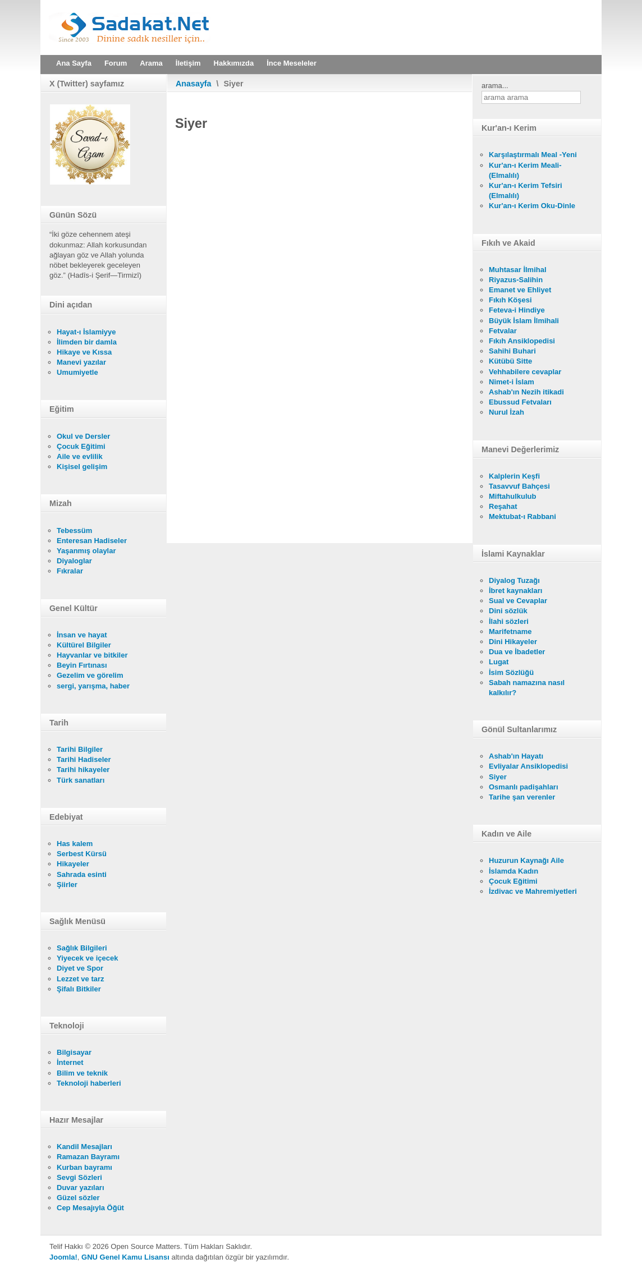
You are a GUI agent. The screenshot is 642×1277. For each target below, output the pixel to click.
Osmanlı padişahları (523, 787)
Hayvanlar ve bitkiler (92, 655)
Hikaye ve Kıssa (84, 352)
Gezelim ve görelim (90, 675)
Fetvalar (503, 331)
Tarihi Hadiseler (84, 759)
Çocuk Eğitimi (81, 446)
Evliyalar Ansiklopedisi (528, 766)
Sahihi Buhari (512, 351)
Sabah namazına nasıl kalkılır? (527, 687)
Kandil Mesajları (84, 1146)
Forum (115, 63)
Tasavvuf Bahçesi (519, 486)
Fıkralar (70, 571)
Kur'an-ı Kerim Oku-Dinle (532, 205)
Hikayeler (73, 864)
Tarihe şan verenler (522, 797)
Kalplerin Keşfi (514, 476)
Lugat (498, 662)
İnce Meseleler (292, 63)
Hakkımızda (234, 63)
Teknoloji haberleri (89, 1083)
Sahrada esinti (82, 874)
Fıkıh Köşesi (510, 300)
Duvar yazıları (80, 1187)
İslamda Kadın (513, 871)
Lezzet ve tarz (80, 979)
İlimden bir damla (87, 342)
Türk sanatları (80, 780)
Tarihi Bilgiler (80, 749)
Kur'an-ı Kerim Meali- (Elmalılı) (525, 170)
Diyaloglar (74, 561)
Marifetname (510, 631)
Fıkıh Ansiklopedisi (522, 341)
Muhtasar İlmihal (518, 269)
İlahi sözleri (509, 621)
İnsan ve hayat (82, 635)
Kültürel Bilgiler (84, 645)
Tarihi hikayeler (83, 769)
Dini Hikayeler (513, 641)
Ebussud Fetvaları (520, 402)
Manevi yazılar (81, 362)
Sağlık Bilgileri (82, 948)
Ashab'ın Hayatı (516, 756)
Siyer (498, 777)
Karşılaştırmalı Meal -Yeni (533, 154)
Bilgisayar (74, 1052)
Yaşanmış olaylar (86, 550)
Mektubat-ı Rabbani (522, 516)
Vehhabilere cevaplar (525, 372)
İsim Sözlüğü (511, 672)
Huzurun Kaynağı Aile (526, 860)
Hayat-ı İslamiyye (86, 332)
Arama (151, 63)
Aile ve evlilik (80, 456)
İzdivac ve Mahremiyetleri (533, 891)
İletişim (188, 63)
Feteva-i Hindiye (517, 310)
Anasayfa (194, 83)
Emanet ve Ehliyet (520, 290)
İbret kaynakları (515, 590)
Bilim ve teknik (82, 1073)
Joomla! (63, 1257)
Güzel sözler (78, 1197)
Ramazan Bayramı (88, 1156)
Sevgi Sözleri (79, 1177)
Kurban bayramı (84, 1167)
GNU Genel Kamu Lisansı (125, 1257)
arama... (494, 85)
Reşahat (503, 506)
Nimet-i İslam (511, 382)
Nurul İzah (506, 412)
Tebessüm (74, 530)
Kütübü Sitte (510, 361)
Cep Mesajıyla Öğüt (90, 1207)
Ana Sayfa (73, 63)
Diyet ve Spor (80, 968)
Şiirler (67, 884)
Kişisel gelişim (82, 466)
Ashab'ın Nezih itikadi (526, 392)
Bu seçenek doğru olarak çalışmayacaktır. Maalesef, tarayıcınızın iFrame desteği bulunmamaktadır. (319, 338)
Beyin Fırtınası (82, 665)
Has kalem (75, 843)
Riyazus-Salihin (516, 279)
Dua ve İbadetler (517, 651)
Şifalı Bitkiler (79, 989)
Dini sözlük (508, 611)
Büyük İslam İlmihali (524, 320)
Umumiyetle (77, 372)
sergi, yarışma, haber (93, 686)
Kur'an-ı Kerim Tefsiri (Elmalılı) (525, 190)
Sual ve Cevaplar (518, 600)
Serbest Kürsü (82, 853)
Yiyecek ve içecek (87, 958)
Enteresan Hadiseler (92, 540)
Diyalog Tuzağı (514, 580)
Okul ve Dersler (83, 436)
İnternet (70, 1062)
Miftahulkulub (512, 496)
